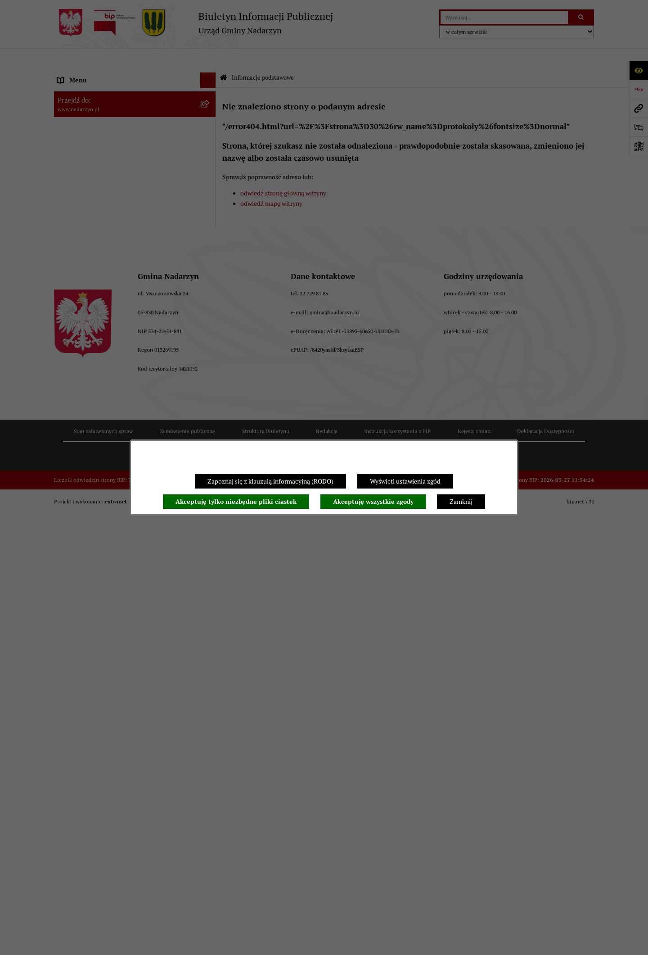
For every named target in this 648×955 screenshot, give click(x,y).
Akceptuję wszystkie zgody (373, 502)
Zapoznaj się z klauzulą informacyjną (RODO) (270, 481)
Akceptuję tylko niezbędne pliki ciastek (236, 502)
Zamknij (461, 502)
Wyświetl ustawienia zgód (405, 481)
